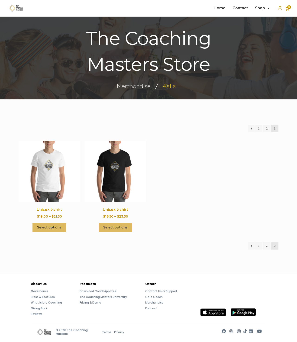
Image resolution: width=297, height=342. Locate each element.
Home (220, 8)
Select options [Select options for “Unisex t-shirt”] (49, 227)
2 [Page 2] (267, 128)
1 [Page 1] (259, 128)
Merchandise (134, 86)
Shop (262, 8)
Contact (240, 8)
